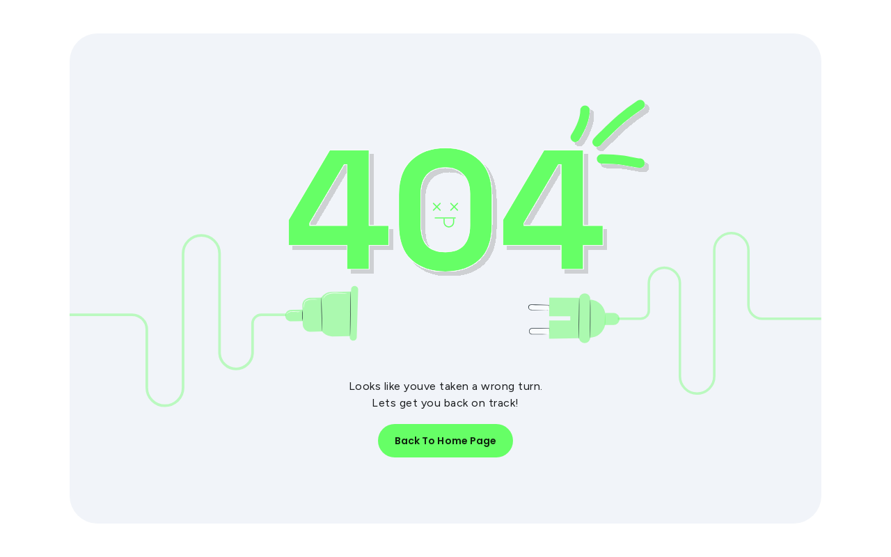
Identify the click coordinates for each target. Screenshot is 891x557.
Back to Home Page (446, 441)
